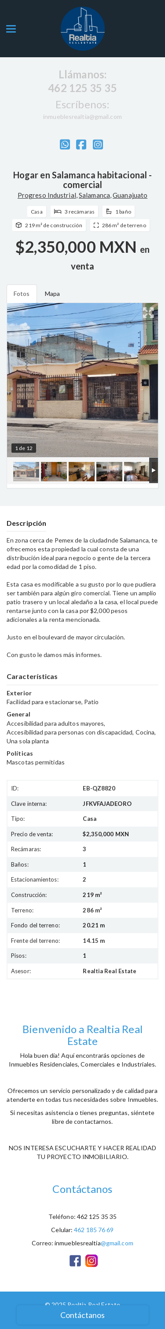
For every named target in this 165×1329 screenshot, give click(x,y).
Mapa (52, 293)
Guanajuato (130, 195)
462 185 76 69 (94, 1229)
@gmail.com (117, 1243)
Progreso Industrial (47, 195)
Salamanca (94, 195)
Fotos (22, 293)
